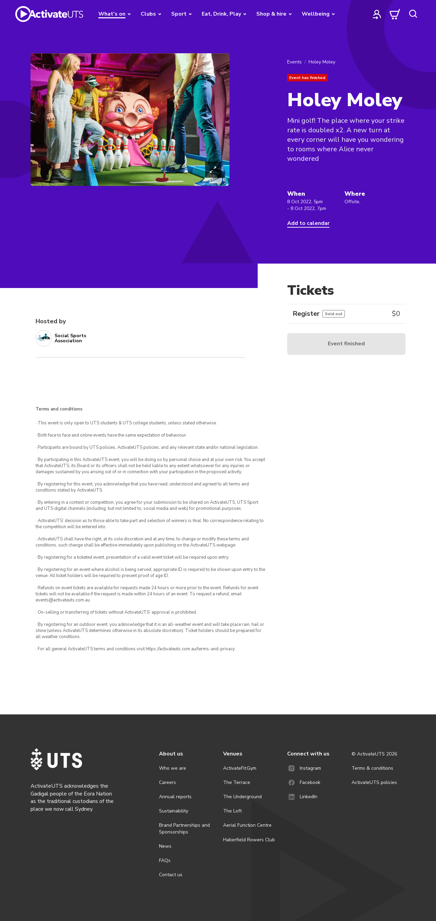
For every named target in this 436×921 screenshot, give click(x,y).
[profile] (377, 14)
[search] (413, 14)
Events (294, 62)
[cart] (395, 14)
